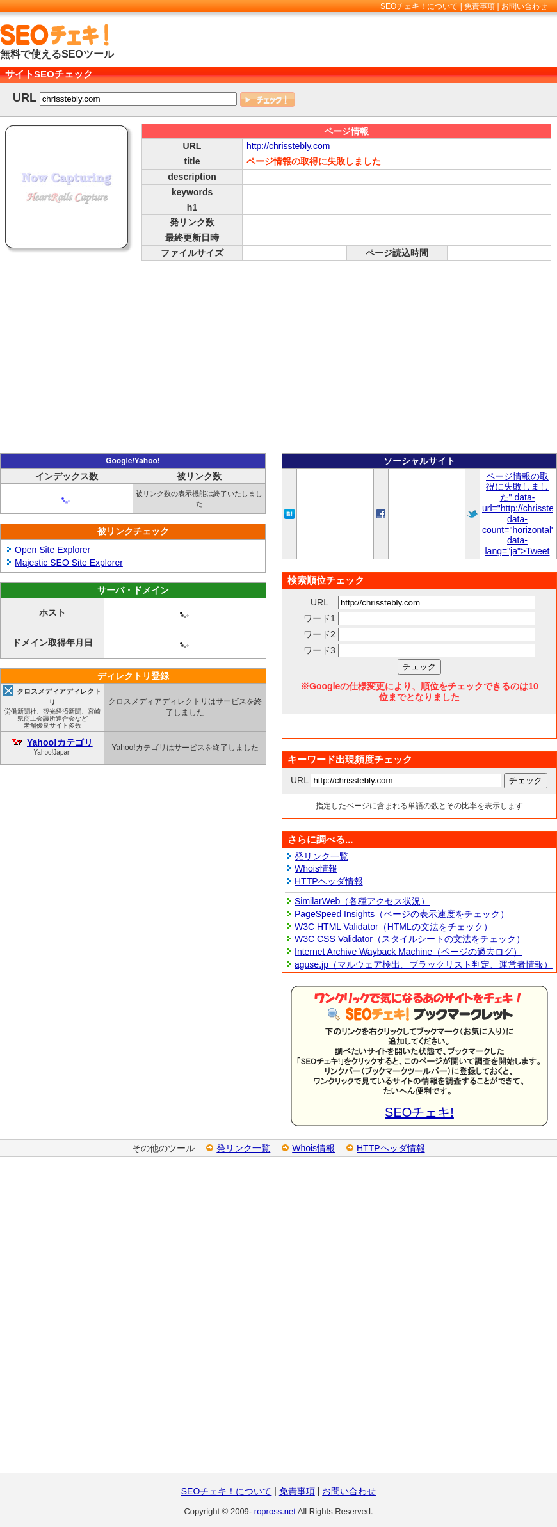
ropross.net (275, 1511)
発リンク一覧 (321, 856)
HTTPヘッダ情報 (329, 881)
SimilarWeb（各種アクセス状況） (362, 901)
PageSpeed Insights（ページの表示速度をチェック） (402, 914)
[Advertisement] (278, 357)
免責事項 (479, 6)
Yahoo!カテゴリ (60, 742)
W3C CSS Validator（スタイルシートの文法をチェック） (410, 939)
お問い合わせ (524, 6)
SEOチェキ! (419, 1112)
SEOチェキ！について (419, 6)
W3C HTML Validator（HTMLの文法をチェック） (393, 927)
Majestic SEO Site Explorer (69, 562)
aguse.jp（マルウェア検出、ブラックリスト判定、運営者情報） (424, 964)
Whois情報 (316, 868)
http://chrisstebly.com (288, 146)
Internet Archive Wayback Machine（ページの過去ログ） (408, 952)
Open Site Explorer (52, 550)
